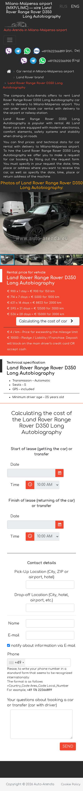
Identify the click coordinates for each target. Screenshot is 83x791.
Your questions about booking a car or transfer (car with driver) (40, 702)
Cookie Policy (70, 784)
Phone (13, 654)
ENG (75, 7)
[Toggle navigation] (10, 40)
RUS (63, 7)
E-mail (13, 635)
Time (14, 485)
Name (13, 623)
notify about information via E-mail (41, 646)
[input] (31, 473)
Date (14, 465)
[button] (79, 222)
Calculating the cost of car (46, 321)
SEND (67, 746)
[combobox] (16, 663)
